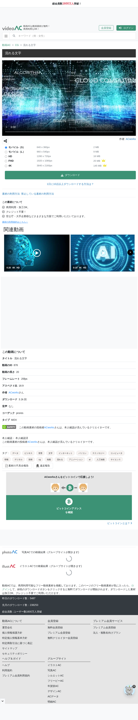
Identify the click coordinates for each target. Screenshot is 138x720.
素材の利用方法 (11, 193)
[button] (107, 28)
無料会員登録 (55, 627)
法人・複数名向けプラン (107, 632)
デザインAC (54, 691)
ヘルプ (6, 665)
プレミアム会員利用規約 (16, 675)
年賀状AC (53, 686)
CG (17, 45)
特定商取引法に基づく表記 (17, 643)
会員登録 (106, 27)
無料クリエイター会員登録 (63, 637)
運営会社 (7, 627)
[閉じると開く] (2, 701)
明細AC (52, 701)
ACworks (14, 392)
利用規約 (7, 670)
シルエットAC (56, 675)
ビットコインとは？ (119, 523)
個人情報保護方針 (12, 632)
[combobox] (77, 35)
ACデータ (53, 696)
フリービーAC (56, 680)
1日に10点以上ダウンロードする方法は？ (70, 184)
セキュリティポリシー (14, 653)
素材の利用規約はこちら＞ (15, 222)
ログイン (126, 27)
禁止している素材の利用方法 (37, 193)
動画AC (6, 45)
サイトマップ (9, 648)
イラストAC (54, 665)
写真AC (52, 670)
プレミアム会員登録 (59, 632)
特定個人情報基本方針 (14, 637)
